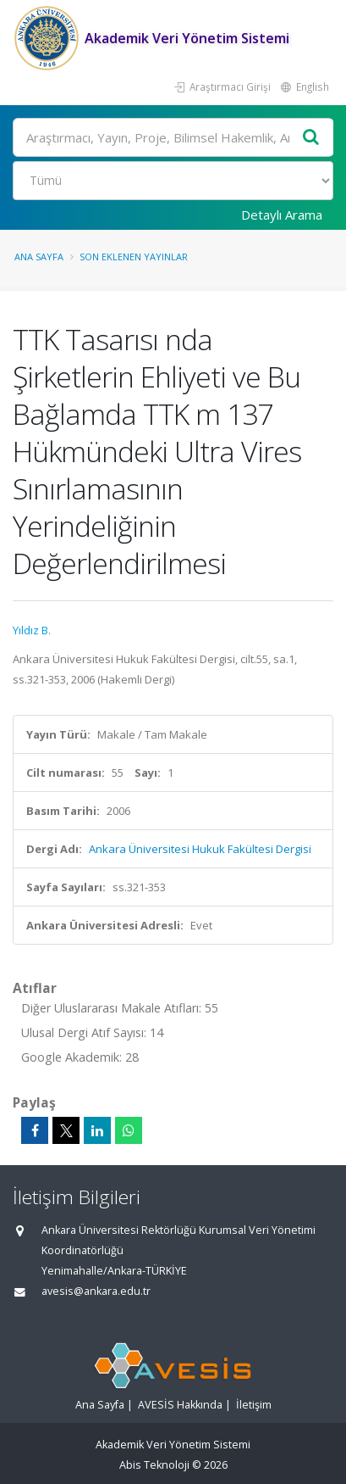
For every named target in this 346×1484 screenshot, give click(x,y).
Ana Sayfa (38, 256)
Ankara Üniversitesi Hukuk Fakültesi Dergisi (200, 848)
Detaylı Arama (281, 214)
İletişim (254, 1405)
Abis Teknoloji (154, 1465)
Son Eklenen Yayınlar (134, 256)
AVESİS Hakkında (180, 1405)
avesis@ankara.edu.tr (96, 1291)
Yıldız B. (32, 630)
